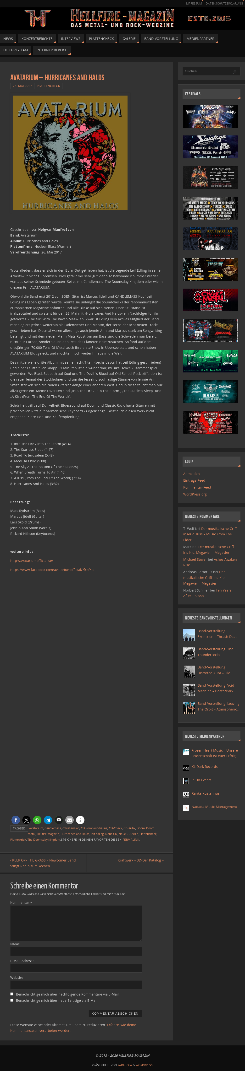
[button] (15, 820)
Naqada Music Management (214, 806)
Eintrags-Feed (194, 480)
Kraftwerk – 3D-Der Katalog (140, 860)
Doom (141, 828)
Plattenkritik (18, 839)
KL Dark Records (205, 766)
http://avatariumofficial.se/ (31, 560)
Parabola (124, 1065)
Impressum (191, 3)
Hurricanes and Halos (75, 834)
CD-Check (115, 828)
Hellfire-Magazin (48, 834)
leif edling (97, 834)
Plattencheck (48, 86)
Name (15, 944)
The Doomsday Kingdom (44, 839)
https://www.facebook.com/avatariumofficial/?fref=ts (52, 569)
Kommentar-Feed (197, 487)
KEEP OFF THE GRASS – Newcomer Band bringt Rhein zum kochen (43, 863)
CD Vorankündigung (94, 828)
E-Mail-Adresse (22, 960)
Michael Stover (195, 559)
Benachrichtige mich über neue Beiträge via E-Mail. (57, 1000)
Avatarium (36, 828)
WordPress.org (195, 494)
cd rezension (70, 828)
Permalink (130, 839)
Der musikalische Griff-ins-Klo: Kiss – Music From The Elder (210, 534)
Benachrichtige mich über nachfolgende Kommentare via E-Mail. (68, 994)
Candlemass (53, 828)
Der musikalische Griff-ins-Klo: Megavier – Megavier (204, 578)
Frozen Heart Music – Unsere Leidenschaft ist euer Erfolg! (215, 753)
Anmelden (191, 473)
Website (16, 977)
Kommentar (21, 902)
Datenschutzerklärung (223, 3)
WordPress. (144, 1065)
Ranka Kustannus (206, 793)
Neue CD (111, 834)
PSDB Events (202, 780)
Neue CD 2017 (128, 834)
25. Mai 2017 (22, 86)
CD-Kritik (129, 828)
